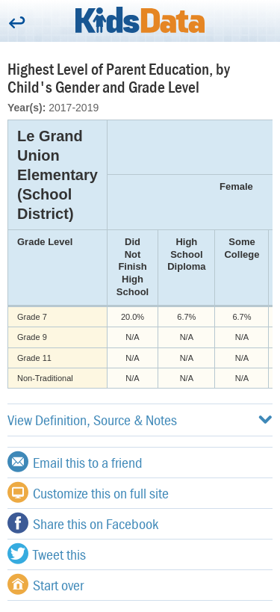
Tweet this (46, 553)
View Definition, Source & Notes (140, 419)
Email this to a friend (75, 461)
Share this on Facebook (82, 523)
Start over (45, 584)
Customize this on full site (88, 492)
